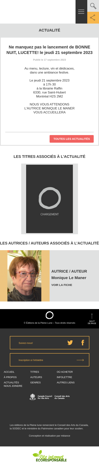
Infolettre (64, 377)
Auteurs (36, 377)
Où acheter (65, 371)
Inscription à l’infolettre (31, 360)
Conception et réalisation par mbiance (49, 437)
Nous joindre (13, 386)
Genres (35, 382)
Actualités (11, 382)
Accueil (9, 371)
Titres (34, 371)
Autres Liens (66, 382)
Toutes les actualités (71, 138)
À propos (10, 377)
